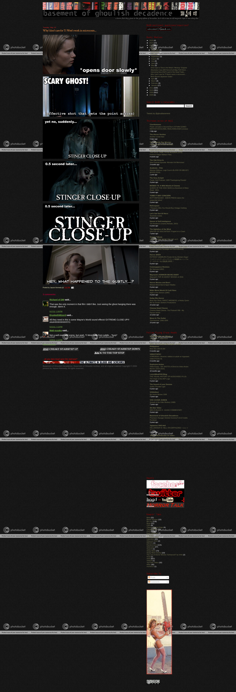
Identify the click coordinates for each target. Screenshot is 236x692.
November (155, 52)
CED (148, 525)
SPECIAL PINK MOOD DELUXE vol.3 (164, 239)
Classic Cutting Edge (155, 527)
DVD (148, 531)
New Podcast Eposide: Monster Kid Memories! (167, 162)
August (154, 59)
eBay (149, 564)
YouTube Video (152, 562)
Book (149, 523)
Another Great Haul (157, 137)
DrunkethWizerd (58, 315)
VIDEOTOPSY (155, 354)
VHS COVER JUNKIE (158, 400)
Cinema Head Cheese (159, 308)
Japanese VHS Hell (158, 425)
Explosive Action (157, 364)
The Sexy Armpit (157, 178)
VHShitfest (154, 392)
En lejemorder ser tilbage (160, 336)
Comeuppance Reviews (159, 267)
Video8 (149, 560)
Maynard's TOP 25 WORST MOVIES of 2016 (166, 277)
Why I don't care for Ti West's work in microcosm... (69, 30)
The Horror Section (158, 134)
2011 (151, 88)
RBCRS (150, 543)
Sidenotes (150, 547)
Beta (148, 517)
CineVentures (155, 124)
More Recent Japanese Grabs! (161, 76)
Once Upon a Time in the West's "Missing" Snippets (169, 68)
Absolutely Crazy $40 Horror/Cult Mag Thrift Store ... (169, 70)
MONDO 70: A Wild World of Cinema (165, 186)
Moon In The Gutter (158, 318)
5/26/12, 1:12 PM (56, 340)
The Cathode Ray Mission (160, 142)
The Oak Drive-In (157, 160)
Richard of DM (57, 299)
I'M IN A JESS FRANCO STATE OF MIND (166, 150)
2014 (151, 43)
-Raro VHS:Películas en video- (162, 435)
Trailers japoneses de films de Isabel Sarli (165, 438)
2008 (151, 95)
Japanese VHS (152, 537)
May (153, 65)
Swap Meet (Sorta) (154, 553)
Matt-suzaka (56, 330)
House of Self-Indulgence (160, 221)
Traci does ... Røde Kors (159, 338)
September (155, 56)
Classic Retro (152, 529)
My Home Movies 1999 (158, 394)
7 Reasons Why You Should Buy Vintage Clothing (168, 208)
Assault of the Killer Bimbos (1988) (162, 402)
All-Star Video (155, 408)
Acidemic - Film (156, 168)
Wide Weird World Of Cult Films (163, 290)
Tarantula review (156, 216)
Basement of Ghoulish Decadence (164, 416)
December (155, 50)
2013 (151, 45)
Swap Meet (151, 551)
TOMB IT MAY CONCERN (160, 196)
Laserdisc (150, 539)
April (153, 79)
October (154, 54)
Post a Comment (49, 344)
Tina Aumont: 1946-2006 (159, 320)
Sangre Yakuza (156, 237)
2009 (151, 92)
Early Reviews (152, 533)
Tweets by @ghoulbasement (158, 113)
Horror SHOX (155, 255)
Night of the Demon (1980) (159, 293)
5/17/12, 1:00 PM (56, 311)
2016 (151, 40)
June (153, 63)
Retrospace (154, 206)
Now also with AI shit (157, 349)
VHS (148, 559)
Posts (151, 578)
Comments (154, 582)
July (153, 61)
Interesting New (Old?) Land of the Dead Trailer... (168, 72)
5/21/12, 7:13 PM (56, 327)
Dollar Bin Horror (157, 298)
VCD (148, 557)
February (154, 83)
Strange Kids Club (157, 245)
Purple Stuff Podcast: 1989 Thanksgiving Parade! (168, 180)
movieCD (150, 566)
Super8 (149, 549)
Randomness (152, 545)
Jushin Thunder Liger (157, 387)
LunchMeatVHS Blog (158, 374)
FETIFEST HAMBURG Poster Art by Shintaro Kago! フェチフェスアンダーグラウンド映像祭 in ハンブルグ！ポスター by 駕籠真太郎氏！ (169, 259)
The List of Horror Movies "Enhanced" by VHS (165, 555)
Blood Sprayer (152, 519)
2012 (151, 48)
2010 (151, 90)
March (153, 81)
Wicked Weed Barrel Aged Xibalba (162, 285)
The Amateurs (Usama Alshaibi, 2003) (164, 224)
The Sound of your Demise (161, 384)
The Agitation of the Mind (160, 229)
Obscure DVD (152, 541)
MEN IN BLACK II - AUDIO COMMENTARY (166, 410)
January (154, 85)
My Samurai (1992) (157, 269)
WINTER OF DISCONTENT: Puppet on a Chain (167, 231)
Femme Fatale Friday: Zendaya (161, 144)
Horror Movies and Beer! (160, 282)
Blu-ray (149, 521)
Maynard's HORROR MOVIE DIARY (164, 275)
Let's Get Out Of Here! (159, 213)
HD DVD (150, 535)
